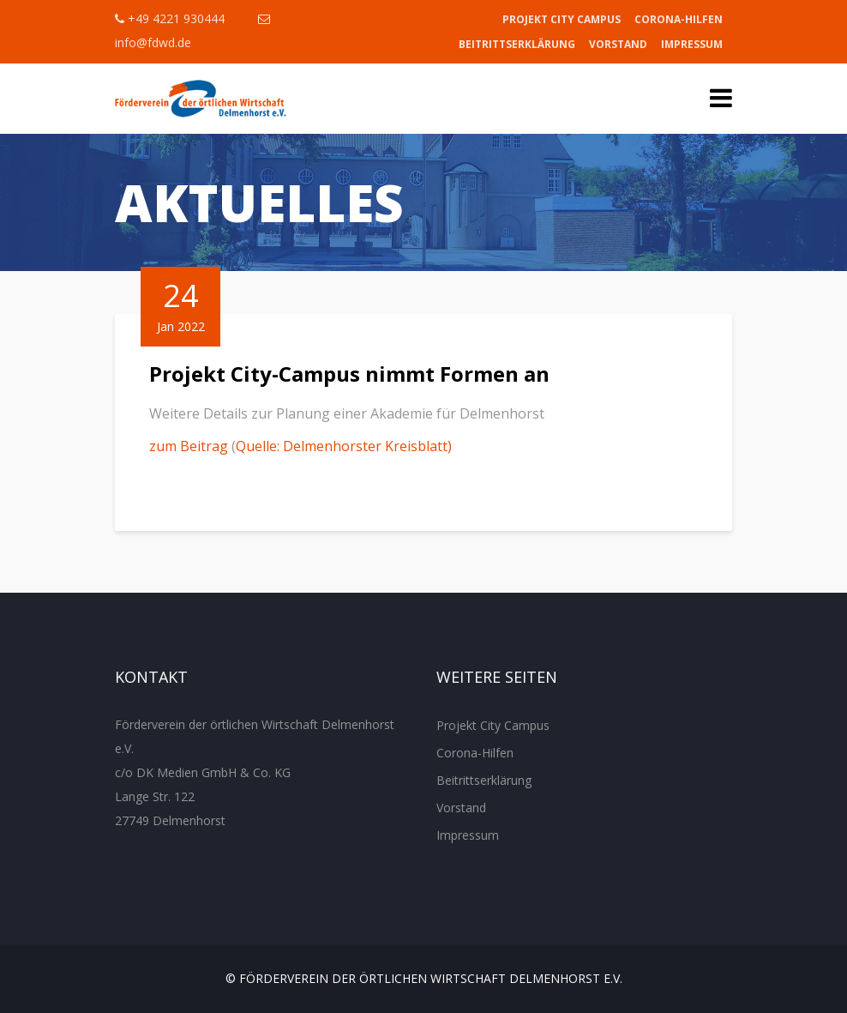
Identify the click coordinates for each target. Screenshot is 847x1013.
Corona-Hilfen (678, 19)
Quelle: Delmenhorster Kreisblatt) (344, 446)
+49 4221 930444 (170, 18)
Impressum (692, 44)
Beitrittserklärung (517, 44)
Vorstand (618, 44)
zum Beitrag (188, 446)
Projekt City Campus (561, 19)
